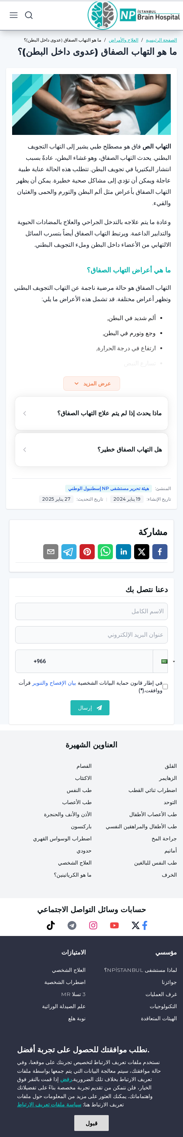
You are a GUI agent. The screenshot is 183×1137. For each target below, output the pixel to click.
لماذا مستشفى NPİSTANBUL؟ (140, 970)
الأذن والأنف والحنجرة (68, 814)
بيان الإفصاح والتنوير (54, 682)
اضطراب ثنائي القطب (152, 790)
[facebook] (159, 551)
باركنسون (81, 826)
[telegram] (69, 551)
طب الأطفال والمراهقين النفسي (141, 826)
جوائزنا (169, 982)
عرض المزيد (92, 383)
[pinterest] (87, 551)
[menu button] (13, 15)
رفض (66, 1079)
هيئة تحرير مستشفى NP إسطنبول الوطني (108, 488)
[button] (160, 661)
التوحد (170, 802)
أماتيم (170, 850)
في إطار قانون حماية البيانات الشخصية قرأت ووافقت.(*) (91, 686)
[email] (50, 551)
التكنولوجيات (163, 1006)
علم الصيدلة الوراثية (64, 1006)
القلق (171, 766)
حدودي (84, 850)
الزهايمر (168, 778)
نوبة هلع (77, 1018)
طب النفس (79, 790)
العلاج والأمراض (123, 40)
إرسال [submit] (90, 707)
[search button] (28, 15)
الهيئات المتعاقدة (159, 1018)
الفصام (84, 766)
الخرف (169, 874)
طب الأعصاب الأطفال (153, 814)
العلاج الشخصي (75, 862)
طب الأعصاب (77, 802)
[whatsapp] (105, 551)
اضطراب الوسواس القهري (62, 838)
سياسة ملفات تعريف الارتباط (49, 1104)
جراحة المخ (164, 838)
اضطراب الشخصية (65, 982)
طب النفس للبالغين (155, 862)
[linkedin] (123, 551)
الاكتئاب (83, 778)
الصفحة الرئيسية (161, 40)
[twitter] (141, 551)
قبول (91, 1123)
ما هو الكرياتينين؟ (73, 874)
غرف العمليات (161, 994)
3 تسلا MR (73, 994)
